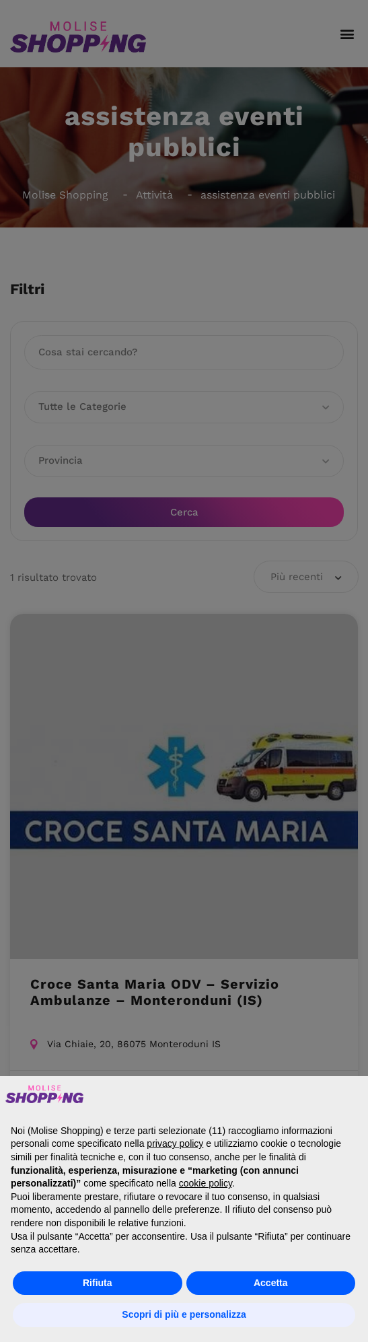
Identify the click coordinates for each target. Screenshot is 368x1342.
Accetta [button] (271, 1282)
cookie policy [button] (205, 1183)
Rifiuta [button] (97, 1282)
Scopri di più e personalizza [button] (184, 1314)
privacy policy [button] (175, 1143)
